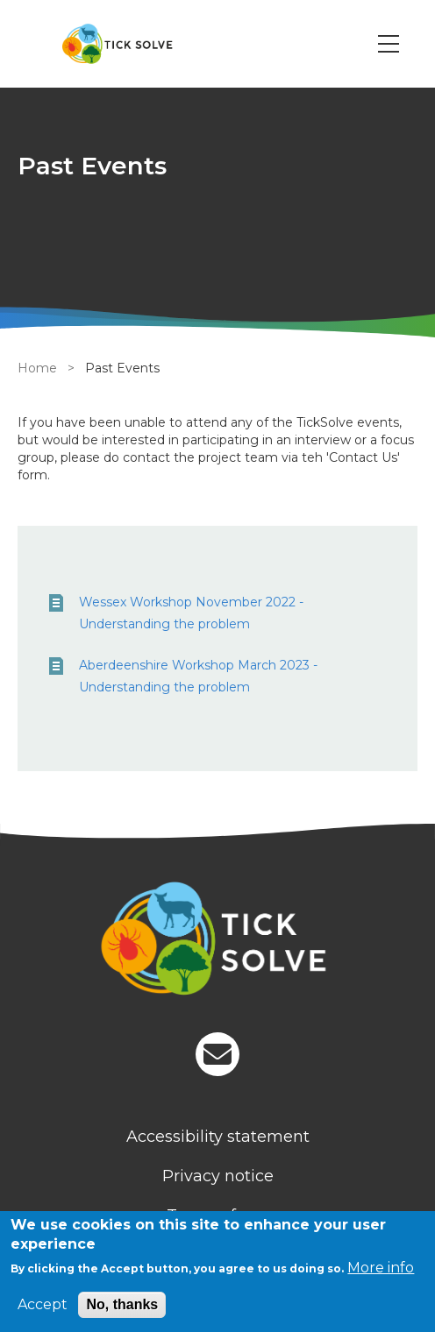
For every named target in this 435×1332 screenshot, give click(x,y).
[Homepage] (217, 941)
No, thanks (122, 1304)
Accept (43, 1304)
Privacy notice (218, 1176)
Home (37, 368)
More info (380, 1267)
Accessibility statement (218, 1136)
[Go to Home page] (117, 44)
